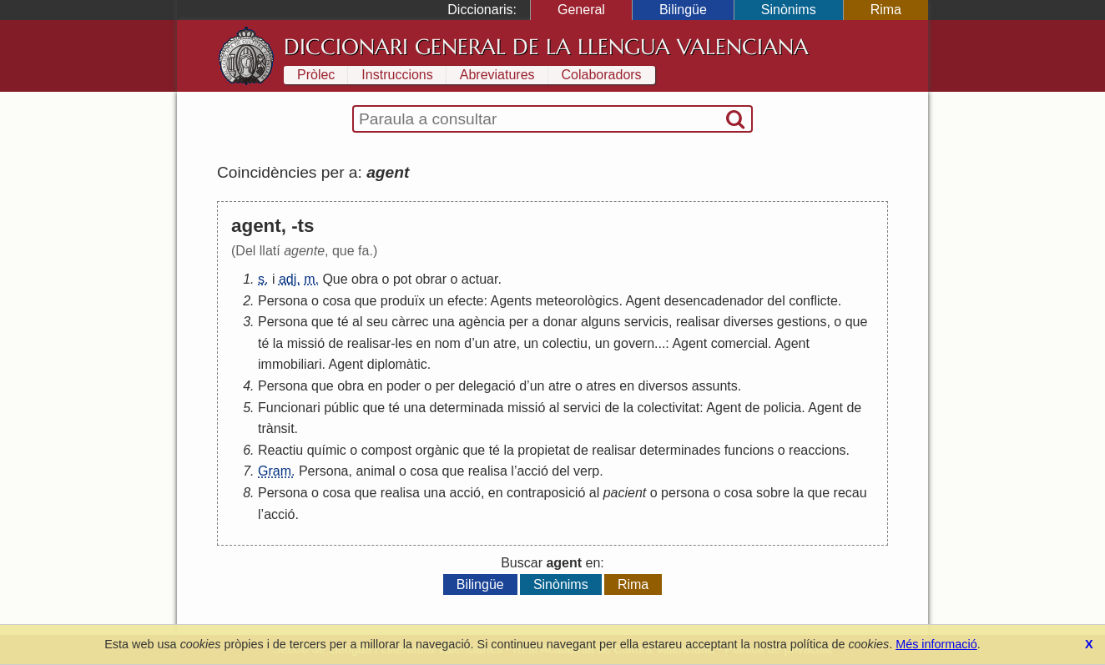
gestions (802, 322)
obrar (431, 279)
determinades (679, 450)
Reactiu (280, 450)
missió (306, 343)
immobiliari (289, 364)
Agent (642, 301)
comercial (739, 343)
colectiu (565, 343)
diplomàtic (397, 364)
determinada (467, 408)
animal (375, 471)
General (581, 10)
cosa (336, 301)
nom (448, 343)
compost (386, 450)
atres (601, 386)
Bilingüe (683, 10)
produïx (403, 301)
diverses (749, 322)
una (443, 322)
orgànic (437, 450)
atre (505, 343)
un (436, 301)
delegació (487, 386)
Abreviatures (497, 75)
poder (403, 386)
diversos (663, 386)
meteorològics (577, 301)
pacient (625, 493)
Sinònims (788, 10)
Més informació (936, 644)
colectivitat (669, 408)
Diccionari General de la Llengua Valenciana (546, 46)
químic (326, 450)
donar (560, 322)
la (278, 343)
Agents (511, 301)
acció (532, 471)
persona (685, 493)
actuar (480, 279)
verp (586, 471)
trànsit (276, 428)
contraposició (546, 493)
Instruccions (396, 75)
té (342, 322)
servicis (646, 322)
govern (633, 343)
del (776, 301)
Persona (283, 301)
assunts (715, 386)
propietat (543, 450)
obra (364, 279)
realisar (697, 322)
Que (334, 279)
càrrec (409, 322)
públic (341, 408)
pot (402, 279)
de (336, 343)
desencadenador (714, 301)
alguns (600, 322)
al (357, 322)
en (423, 343)
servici (582, 408)
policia (782, 408)
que (366, 301)
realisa (487, 471)
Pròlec (316, 75)
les (404, 343)
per (518, 322)
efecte (465, 301)
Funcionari (289, 408)
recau (850, 493)
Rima (885, 10)
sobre (773, 493)
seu (377, 322)
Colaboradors (602, 75)
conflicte (813, 301)
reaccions (817, 450)
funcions (749, 450)
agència (481, 322)
